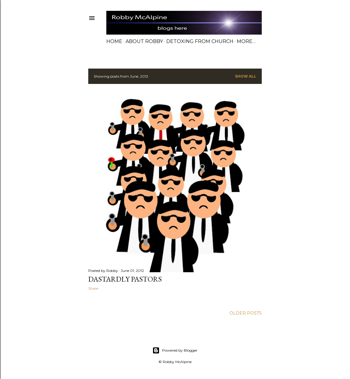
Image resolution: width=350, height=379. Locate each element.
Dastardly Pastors (125, 279)
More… (246, 41)
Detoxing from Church (199, 41)
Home (114, 41)
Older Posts (246, 313)
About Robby (144, 41)
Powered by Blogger (175, 350)
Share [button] (93, 288)
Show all (245, 76)
